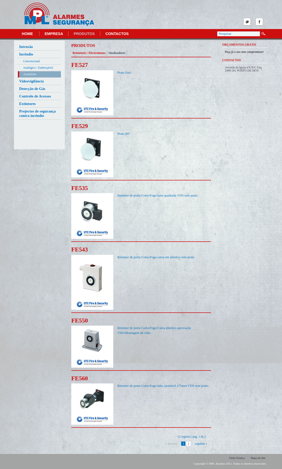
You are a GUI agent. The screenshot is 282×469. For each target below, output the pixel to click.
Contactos (117, 34)
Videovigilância (31, 81)
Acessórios (29, 74)
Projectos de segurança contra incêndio (37, 113)
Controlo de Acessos (35, 96)
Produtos (84, 34)
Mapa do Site (258, 458)
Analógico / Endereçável (38, 67)
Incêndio (26, 54)
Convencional (31, 61)
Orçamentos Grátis (239, 44)
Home (27, 34)
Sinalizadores (116, 52)
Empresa (54, 34)
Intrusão (26, 47)
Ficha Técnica (237, 458)
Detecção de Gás (32, 89)
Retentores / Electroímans (89, 52)
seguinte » (201, 443)
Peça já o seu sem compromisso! (244, 51)
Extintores (27, 104)
